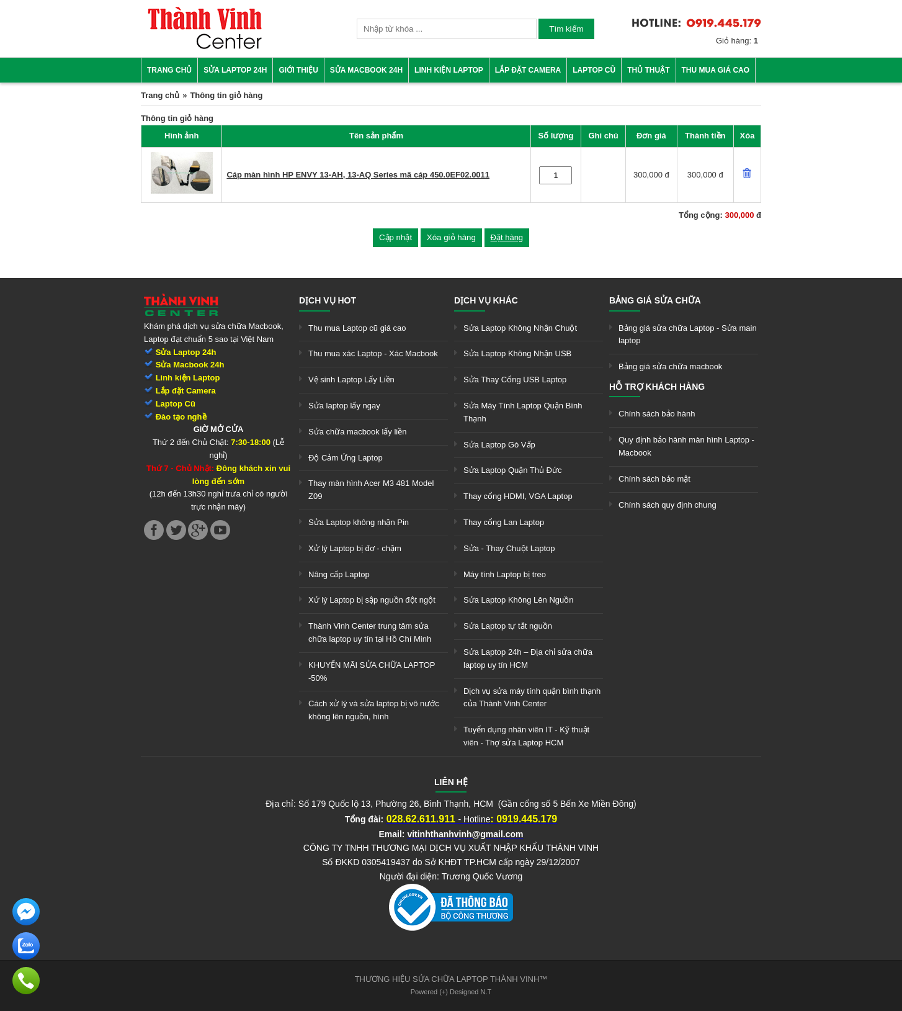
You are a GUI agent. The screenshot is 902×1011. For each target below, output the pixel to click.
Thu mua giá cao (716, 70)
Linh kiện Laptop (448, 70)
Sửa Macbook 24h (366, 70)
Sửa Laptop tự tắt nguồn (507, 626)
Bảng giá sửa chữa (655, 300)
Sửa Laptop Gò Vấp (499, 444)
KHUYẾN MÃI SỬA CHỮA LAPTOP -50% (371, 671)
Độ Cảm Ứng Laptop (345, 457)
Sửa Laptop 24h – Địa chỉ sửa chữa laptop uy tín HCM (527, 658)
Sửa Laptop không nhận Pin (358, 522)
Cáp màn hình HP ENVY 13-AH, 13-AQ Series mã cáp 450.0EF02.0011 (357, 174)
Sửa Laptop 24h (235, 70)
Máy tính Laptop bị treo (504, 574)
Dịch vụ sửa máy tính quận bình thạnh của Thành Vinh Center (532, 697)
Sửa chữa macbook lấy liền (357, 431)
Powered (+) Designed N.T (451, 991)
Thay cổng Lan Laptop (503, 522)
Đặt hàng (507, 237)
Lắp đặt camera (528, 70)
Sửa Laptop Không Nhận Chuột (520, 328)
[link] (204, 47)
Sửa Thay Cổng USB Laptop (514, 379)
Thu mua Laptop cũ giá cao (357, 328)
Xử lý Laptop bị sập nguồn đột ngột (371, 599)
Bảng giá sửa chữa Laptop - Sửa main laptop (687, 334)
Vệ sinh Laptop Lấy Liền (351, 379)
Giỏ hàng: (737, 40)
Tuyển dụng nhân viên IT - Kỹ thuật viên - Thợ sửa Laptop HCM (526, 736)
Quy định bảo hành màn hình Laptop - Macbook (686, 446)
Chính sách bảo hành (656, 413)
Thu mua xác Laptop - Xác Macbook (373, 353)
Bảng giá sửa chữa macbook (670, 366)
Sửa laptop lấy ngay (344, 405)
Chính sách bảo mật (654, 478)
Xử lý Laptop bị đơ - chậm (354, 548)
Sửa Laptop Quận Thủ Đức (512, 470)
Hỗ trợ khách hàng (657, 387)
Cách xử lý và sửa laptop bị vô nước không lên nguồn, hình (373, 710)
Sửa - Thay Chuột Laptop (509, 548)
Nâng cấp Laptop (339, 574)
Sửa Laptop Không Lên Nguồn (518, 599)
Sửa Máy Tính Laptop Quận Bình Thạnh (522, 412)
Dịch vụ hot (327, 300)
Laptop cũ (594, 70)
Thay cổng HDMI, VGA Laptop (518, 496)
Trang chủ (169, 70)
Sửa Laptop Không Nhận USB (517, 353)
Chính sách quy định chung (667, 505)
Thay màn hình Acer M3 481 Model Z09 (371, 490)
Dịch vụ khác (486, 300)
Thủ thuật (648, 70)
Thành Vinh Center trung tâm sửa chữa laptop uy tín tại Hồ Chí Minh (369, 632)
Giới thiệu (298, 70)
